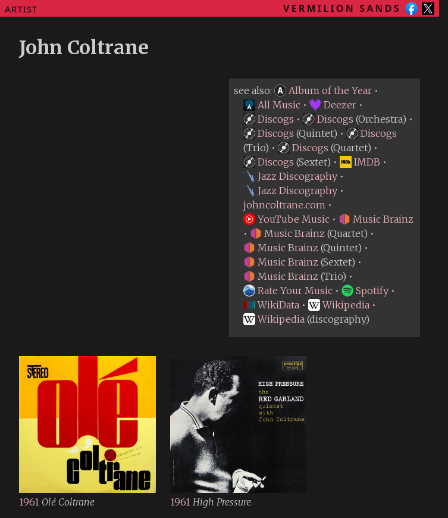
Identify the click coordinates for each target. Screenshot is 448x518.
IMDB (360, 162)
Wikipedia (338, 305)
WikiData (271, 305)
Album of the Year (323, 90)
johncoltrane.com (284, 205)
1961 (30, 502)
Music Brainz (376, 219)
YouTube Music (286, 219)
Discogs (268, 119)
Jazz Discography (290, 176)
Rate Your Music (288, 291)
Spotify (365, 291)
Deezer (332, 105)
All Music (271, 105)
